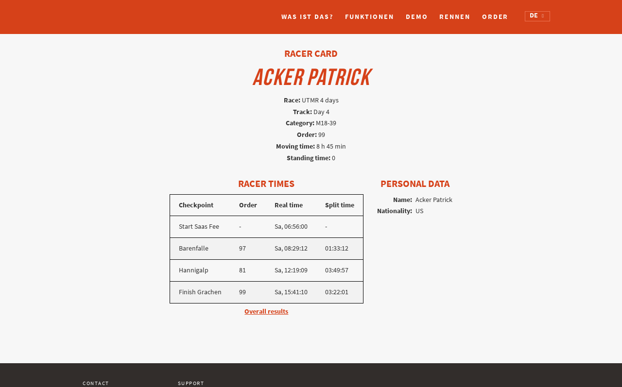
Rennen (454, 16)
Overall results (266, 311)
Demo (417, 16)
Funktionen (369, 16)
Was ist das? (307, 16)
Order (495, 16)
